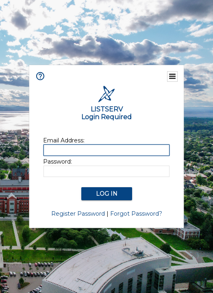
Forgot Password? (136, 213)
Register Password (78, 213)
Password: (57, 161)
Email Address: (64, 140)
